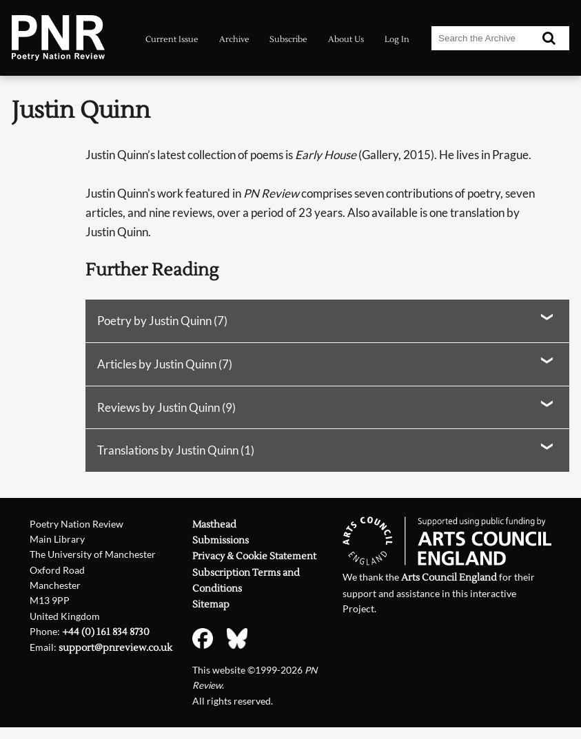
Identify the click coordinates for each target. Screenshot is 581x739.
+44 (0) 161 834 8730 (106, 632)
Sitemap (211, 604)
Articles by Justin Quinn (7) (164, 364)
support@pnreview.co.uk (115, 648)
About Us (346, 39)
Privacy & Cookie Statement (254, 556)
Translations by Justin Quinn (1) (175, 450)
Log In (397, 39)
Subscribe (288, 39)
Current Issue (171, 39)
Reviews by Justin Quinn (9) (166, 407)
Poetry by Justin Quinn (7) (162, 320)
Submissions (220, 540)
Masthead (214, 524)
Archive (234, 39)
